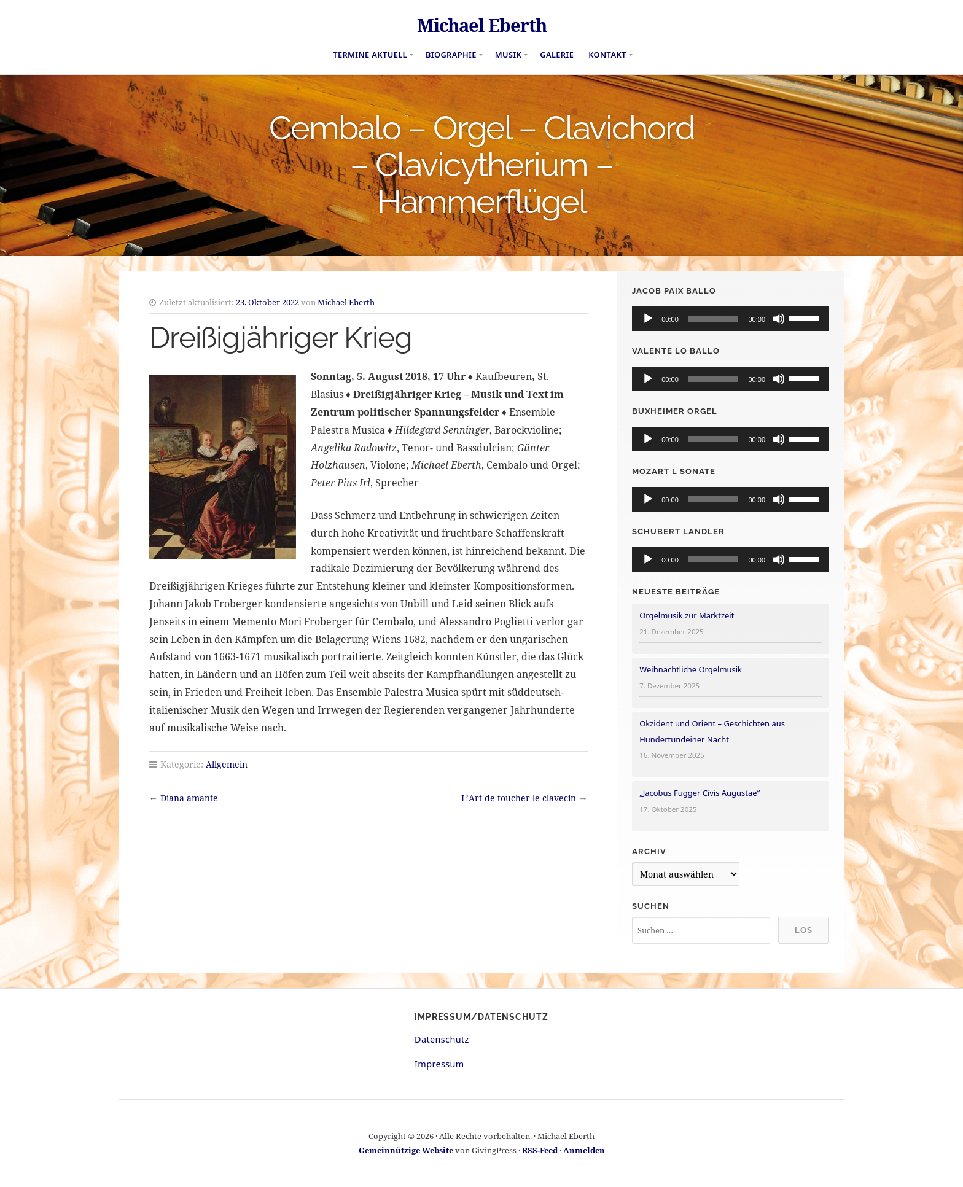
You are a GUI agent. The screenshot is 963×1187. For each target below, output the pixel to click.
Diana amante (189, 798)
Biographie (451, 54)
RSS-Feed (540, 1150)
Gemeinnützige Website (406, 1150)
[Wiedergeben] (648, 319)
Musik (508, 54)
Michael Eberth (482, 25)
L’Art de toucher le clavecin (518, 798)
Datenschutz (442, 1039)
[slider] (713, 319)
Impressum (439, 1064)
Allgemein (227, 764)
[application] (730, 318)
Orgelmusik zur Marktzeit (686, 615)
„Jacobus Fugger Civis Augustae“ (699, 792)
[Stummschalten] (779, 319)
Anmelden (584, 1150)
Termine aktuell (370, 54)
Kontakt (607, 54)
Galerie (557, 54)
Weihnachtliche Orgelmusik (690, 669)
